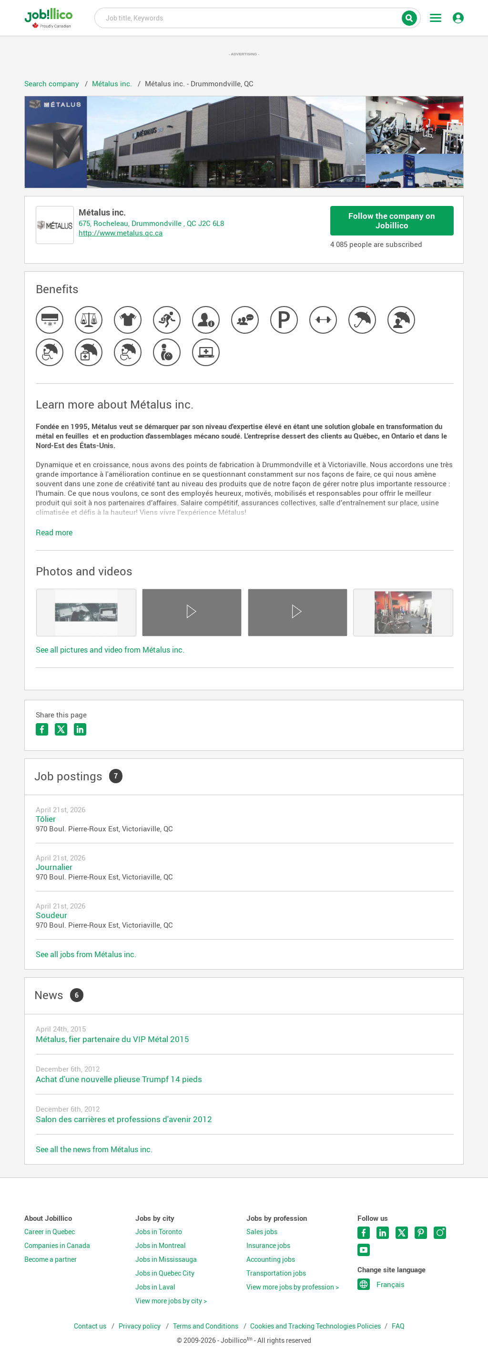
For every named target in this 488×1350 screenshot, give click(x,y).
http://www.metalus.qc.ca (121, 232)
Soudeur (51, 915)
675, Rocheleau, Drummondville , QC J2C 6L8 (151, 223)
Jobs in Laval (155, 1287)
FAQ (398, 1326)
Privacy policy (140, 1326)
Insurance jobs (268, 1245)
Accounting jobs (270, 1259)
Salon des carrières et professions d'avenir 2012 (124, 1119)
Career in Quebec (49, 1231)
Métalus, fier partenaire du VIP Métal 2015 (112, 1038)
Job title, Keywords (257, 17)
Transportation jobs (276, 1273)
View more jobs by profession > (292, 1287)
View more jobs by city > (171, 1301)
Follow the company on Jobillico (391, 220)
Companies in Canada (57, 1245)
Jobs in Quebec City (164, 1273)
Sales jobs (261, 1231)
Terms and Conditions (206, 1326)
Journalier (54, 866)
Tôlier (46, 818)
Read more (54, 532)
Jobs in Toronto (158, 1231)
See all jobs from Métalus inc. (86, 954)
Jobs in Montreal (160, 1245)
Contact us (91, 1326)
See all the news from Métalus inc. (94, 1149)
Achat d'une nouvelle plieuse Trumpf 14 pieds (119, 1079)
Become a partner (50, 1259)
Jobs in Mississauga (166, 1259)
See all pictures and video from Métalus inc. (110, 649)
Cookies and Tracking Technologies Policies (315, 1326)
